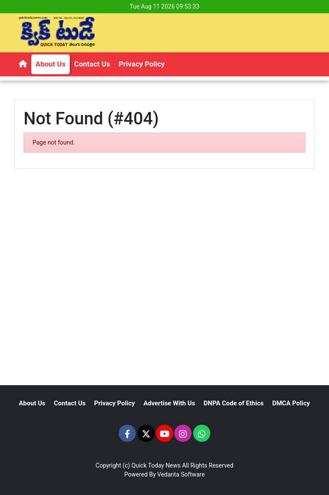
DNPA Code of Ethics (233, 403)
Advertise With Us (169, 403)
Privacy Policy (142, 64)
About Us (51, 64)
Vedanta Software (181, 474)
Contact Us (92, 64)
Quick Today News (156, 465)
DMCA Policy (291, 403)
